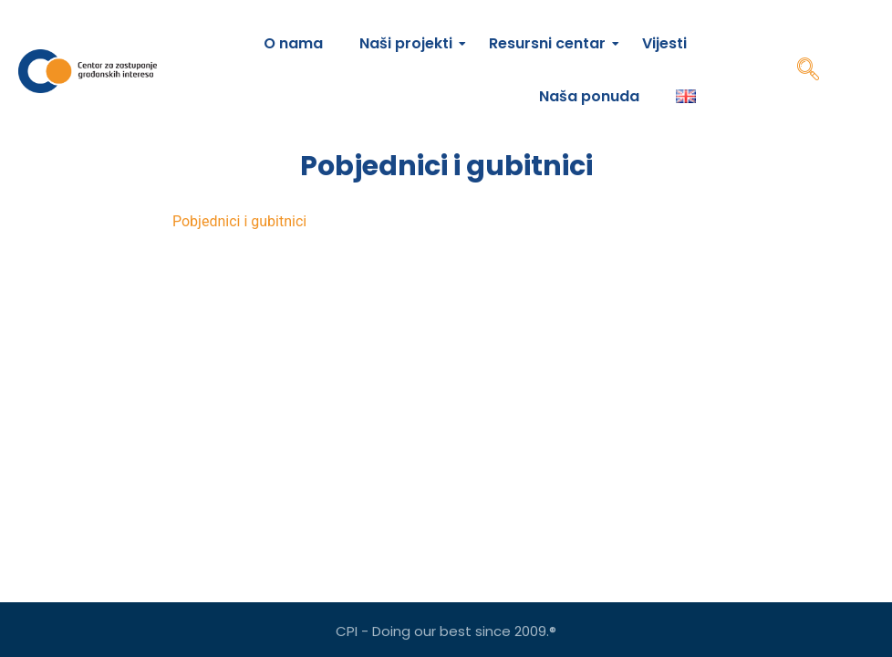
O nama (293, 43)
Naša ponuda (589, 96)
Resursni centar (552, 43)
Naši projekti (410, 43)
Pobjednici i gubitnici (239, 221)
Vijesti (664, 43)
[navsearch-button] (808, 71)
